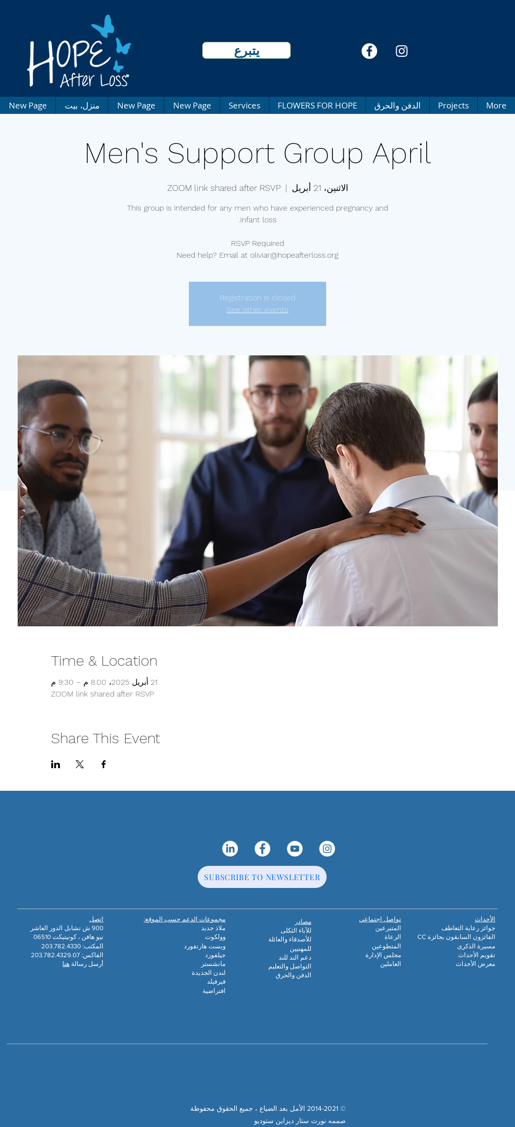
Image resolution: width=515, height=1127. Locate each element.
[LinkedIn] (230, 849)
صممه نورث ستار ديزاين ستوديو (300, 1121)
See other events (257, 309)
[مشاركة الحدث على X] (79, 764)
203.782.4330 (61, 946)
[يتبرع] (246, 50)
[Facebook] (369, 51)
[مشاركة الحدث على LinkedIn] (55, 764)
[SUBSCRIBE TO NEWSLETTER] (262, 877)
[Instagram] (402, 51)
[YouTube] (295, 849)
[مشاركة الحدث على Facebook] (103, 764)
